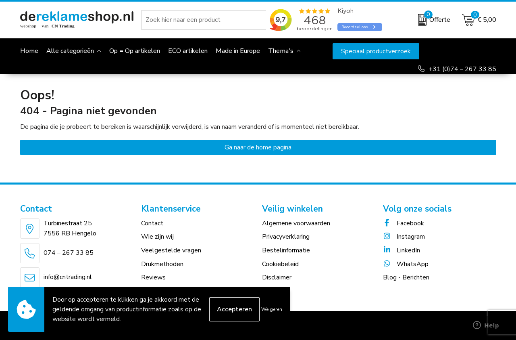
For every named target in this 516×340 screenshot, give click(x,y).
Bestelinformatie (286, 250)
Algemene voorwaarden (296, 223)
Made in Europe (238, 50)
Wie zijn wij (157, 236)
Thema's (280, 50)
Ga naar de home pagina (258, 147)
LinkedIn (401, 250)
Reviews (153, 277)
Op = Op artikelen (134, 50)
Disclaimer (276, 277)
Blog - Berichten (406, 277)
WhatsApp (406, 264)
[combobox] (205, 19)
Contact (152, 223)
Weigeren (271, 309)
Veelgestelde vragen (171, 250)
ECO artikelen (188, 50)
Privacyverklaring (286, 236)
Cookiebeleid (280, 264)
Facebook (403, 223)
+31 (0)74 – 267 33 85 (462, 69)
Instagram (404, 236)
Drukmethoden (162, 264)
